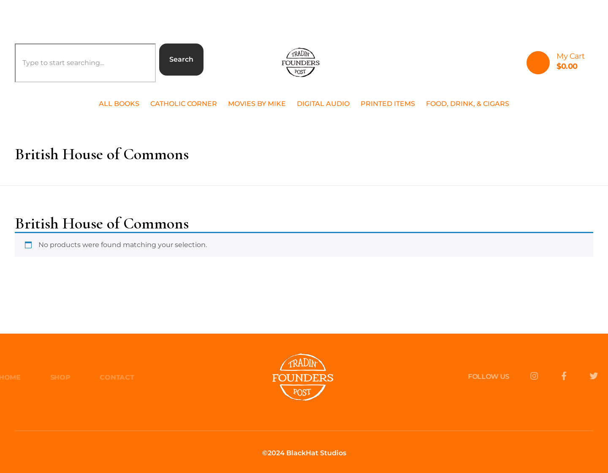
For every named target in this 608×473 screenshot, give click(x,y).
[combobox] (85, 62)
